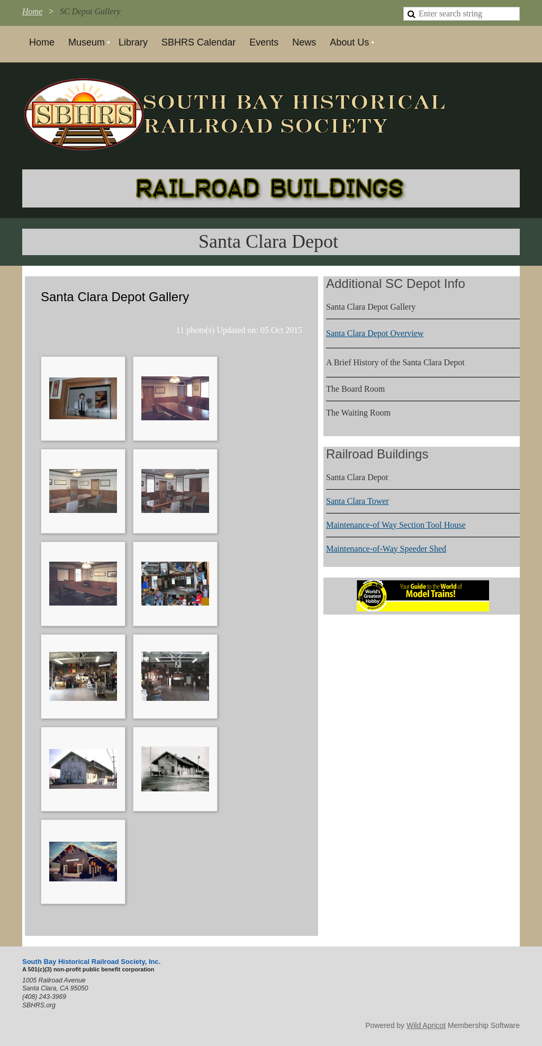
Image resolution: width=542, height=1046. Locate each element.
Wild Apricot (426, 1025)
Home (32, 11)
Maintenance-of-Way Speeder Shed (386, 548)
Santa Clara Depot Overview (374, 333)
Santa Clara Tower (357, 501)
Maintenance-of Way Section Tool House (396, 524)
